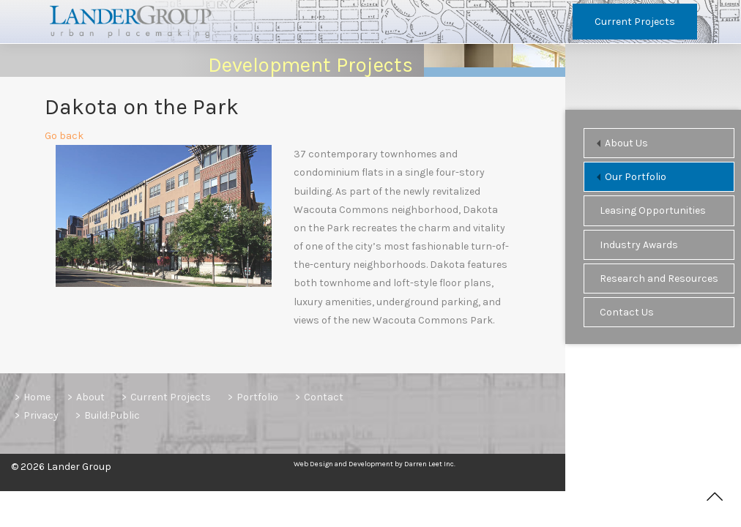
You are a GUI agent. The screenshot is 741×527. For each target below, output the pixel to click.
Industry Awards (639, 245)
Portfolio (257, 397)
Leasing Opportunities (653, 210)
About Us (626, 143)
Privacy (41, 415)
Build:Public (112, 415)
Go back (64, 139)
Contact (323, 397)
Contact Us (627, 312)
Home (37, 397)
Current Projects (635, 21)
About (90, 397)
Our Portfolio (635, 177)
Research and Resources (659, 278)
